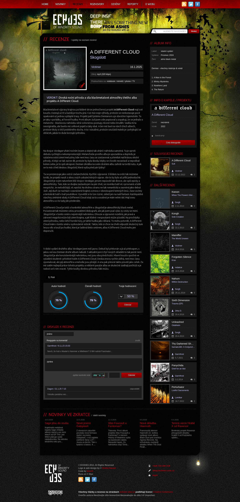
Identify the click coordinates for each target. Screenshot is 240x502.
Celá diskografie (173, 142)
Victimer (96, 67)
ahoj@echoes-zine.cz (163, 470)
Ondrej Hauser (109, 468)
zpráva (93, 364)
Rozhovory (97, 4)
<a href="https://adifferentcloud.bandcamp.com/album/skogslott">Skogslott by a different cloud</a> (93, 141)
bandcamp (159, 135)
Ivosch (90, 471)
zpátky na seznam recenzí (84, 40)
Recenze (78, 4)
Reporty (133, 4)
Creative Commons (163, 492)
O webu (150, 4)
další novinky (99, 415)
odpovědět (134, 389)
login (155, 475)
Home (45, 4)
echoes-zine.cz (127, 492)
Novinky (61, 4)
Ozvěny (115, 4)
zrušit (137, 340)
